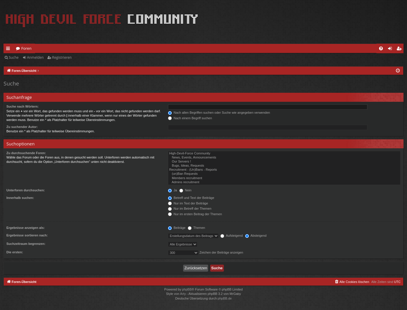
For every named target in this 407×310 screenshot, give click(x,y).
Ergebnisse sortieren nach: (27, 235)
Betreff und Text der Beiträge (191, 197)
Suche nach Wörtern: (22, 106)
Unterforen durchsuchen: (25, 190)
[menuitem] (380, 48)
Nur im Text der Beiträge (188, 203)
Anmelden (35, 57)
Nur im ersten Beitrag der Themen (195, 214)
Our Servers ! (284, 162)
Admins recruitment (284, 182)
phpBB (187, 289)
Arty (183, 293)
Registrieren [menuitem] (400, 49)
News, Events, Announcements (284, 158)
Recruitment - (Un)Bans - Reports (284, 170)
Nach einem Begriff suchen (190, 118)
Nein (185, 190)
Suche (14, 57)
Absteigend (256, 235)
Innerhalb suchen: (20, 197)
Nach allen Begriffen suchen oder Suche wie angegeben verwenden (219, 112)
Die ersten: (14, 252)
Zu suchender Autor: (22, 127)
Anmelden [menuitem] (391, 49)
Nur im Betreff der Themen (189, 208)
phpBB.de (225, 298)
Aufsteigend (231, 235)
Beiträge (176, 227)
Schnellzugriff (9, 49)
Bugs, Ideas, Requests (284, 166)
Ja (172, 190)
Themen (196, 227)
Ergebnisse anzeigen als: (25, 227)
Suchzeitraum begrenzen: (25, 243)
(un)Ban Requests (284, 174)
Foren (26, 48)
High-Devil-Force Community (284, 154)
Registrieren (62, 57)
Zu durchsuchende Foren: (26, 153)
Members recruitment (284, 178)
